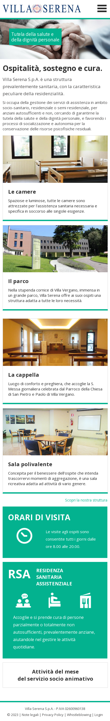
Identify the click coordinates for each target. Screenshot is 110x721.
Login (99, 713)
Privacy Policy (53, 713)
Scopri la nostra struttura (86, 498)
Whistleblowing (79, 713)
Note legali (30, 713)
